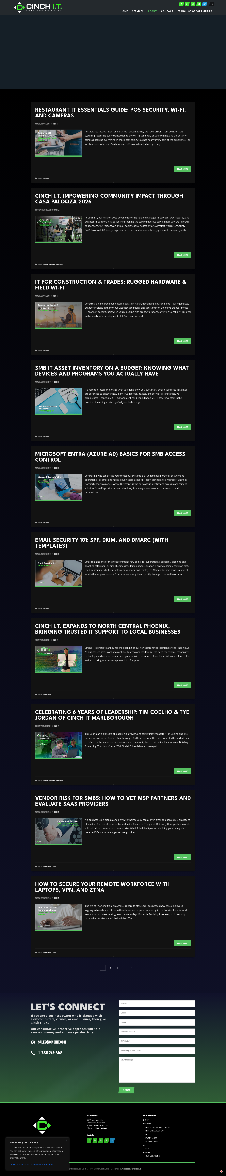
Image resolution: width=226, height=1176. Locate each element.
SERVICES (147, 1123)
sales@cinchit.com (101, 1125)
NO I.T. (148, 1134)
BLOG (147, 1148)
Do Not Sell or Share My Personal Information (31, 1164)
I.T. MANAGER (151, 1138)
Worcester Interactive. (132, 1168)
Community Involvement (49, 264)
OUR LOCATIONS (152, 1156)
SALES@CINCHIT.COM (52, 1042)
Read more (182, 169)
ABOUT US (147, 1145)
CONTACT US (148, 1152)
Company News (59, 264)
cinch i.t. (55, 124)
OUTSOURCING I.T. (153, 1141)
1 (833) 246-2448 (50, 1053)
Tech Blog (46, 178)
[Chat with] (218, 1168)
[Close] (66, 1140)
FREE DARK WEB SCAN (154, 1130)
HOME (146, 1120)
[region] (37, 1154)
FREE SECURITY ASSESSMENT (157, 1127)
